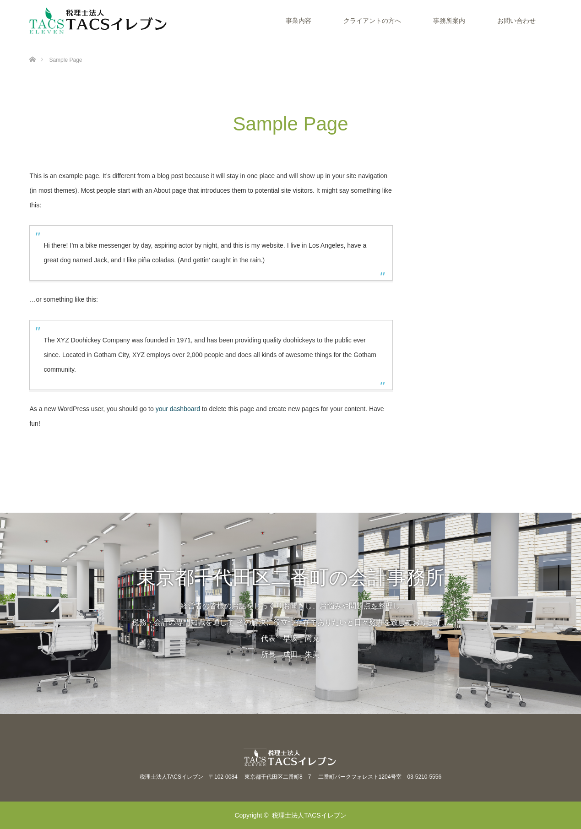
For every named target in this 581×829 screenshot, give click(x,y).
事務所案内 (449, 20)
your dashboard (178, 408)
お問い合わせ (516, 20)
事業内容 (298, 20)
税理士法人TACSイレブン (309, 815)
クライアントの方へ (372, 20)
